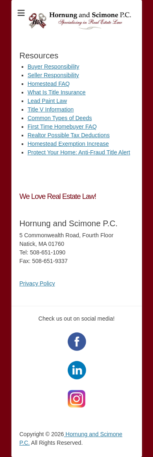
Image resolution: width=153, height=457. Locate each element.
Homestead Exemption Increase (68, 143)
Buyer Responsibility (54, 66)
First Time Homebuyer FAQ (62, 126)
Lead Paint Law (47, 101)
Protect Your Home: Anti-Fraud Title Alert (79, 152)
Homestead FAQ (49, 83)
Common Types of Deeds (60, 118)
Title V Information (51, 109)
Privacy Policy (37, 283)
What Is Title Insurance (57, 92)
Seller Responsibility (53, 75)
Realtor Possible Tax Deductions (69, 135)
